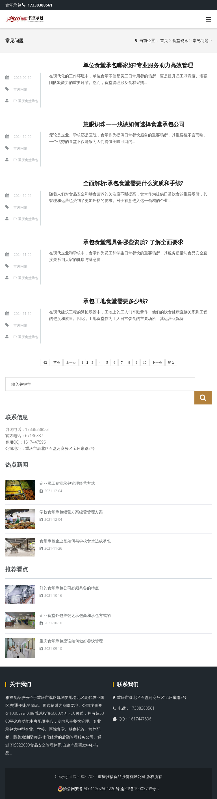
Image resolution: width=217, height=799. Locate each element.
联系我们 (127, 670)
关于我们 (20, 670)
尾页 (171, 362)
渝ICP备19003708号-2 (140, 775)
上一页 (71, 362)
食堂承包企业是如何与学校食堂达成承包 (75, 527)
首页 (164, 40)
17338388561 (37, 5)
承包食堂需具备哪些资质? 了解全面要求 (133, 242)
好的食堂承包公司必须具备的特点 (69, 574)
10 (144, 362)
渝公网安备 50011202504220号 (88, 775)
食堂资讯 (180, 40)
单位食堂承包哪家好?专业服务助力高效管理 (138, 65)
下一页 (157, 362)
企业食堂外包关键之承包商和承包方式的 (75, 601)
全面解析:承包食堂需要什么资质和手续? (133, 183)
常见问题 (201, 40)
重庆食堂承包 (28, 100)
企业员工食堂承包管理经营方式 (67, 469)
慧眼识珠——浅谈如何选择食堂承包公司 (134, 124)
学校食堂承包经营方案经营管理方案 (71, 498)
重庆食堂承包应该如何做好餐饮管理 (71, 627)
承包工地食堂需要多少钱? (115, 301)
